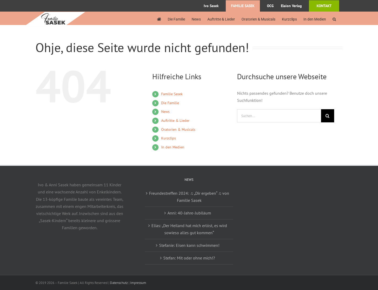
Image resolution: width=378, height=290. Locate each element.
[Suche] (327, 115)
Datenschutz (119, 283)
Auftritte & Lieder (175, 120)
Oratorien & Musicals (178, 129)
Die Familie (170, 103)
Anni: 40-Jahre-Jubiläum (189, 213)
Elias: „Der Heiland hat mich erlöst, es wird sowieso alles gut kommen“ (189, 229)
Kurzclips (168, 138)
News (165, 111)
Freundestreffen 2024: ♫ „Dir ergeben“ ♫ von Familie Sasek (189, 197)
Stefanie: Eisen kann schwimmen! (189, 245)
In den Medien (172, 147)
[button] (334, 19)
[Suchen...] (279, 115)
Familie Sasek (172, 94)
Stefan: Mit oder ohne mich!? (189, 258)
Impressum (138, 283)
